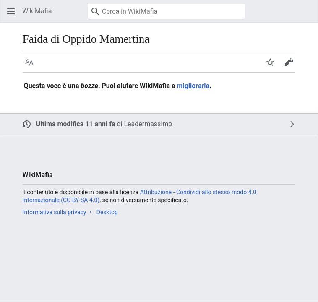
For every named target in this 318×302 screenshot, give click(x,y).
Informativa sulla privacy (54, 212)
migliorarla (193, 86)
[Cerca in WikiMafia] (166, 11)
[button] (11, 11)
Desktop (107, 212)
